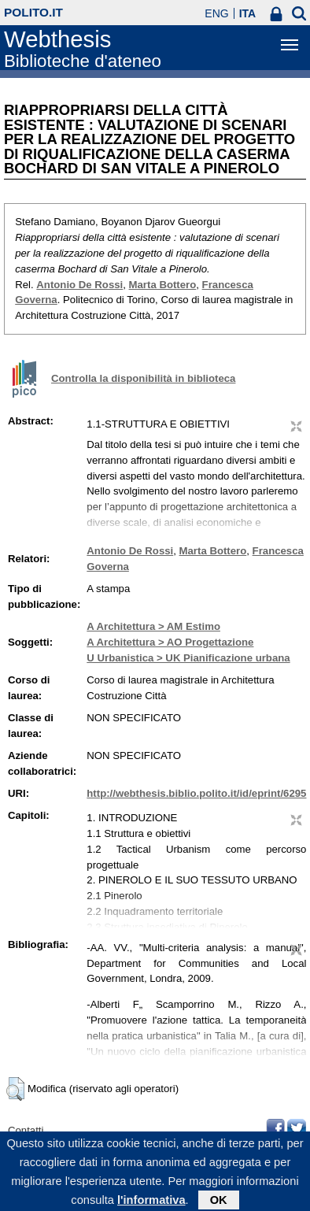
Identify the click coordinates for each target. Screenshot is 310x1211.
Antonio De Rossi (79, 285)
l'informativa (151, 1203)
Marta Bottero (163, 285)
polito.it (33, 12)
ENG (216, 13)
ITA (247, 13)
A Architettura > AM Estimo (153, 626)
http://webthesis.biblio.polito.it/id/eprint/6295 (196, 793)
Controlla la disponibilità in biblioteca (143, 378)
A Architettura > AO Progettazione (170, 642)
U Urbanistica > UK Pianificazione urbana (188, 658)
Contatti (25, 1130)
